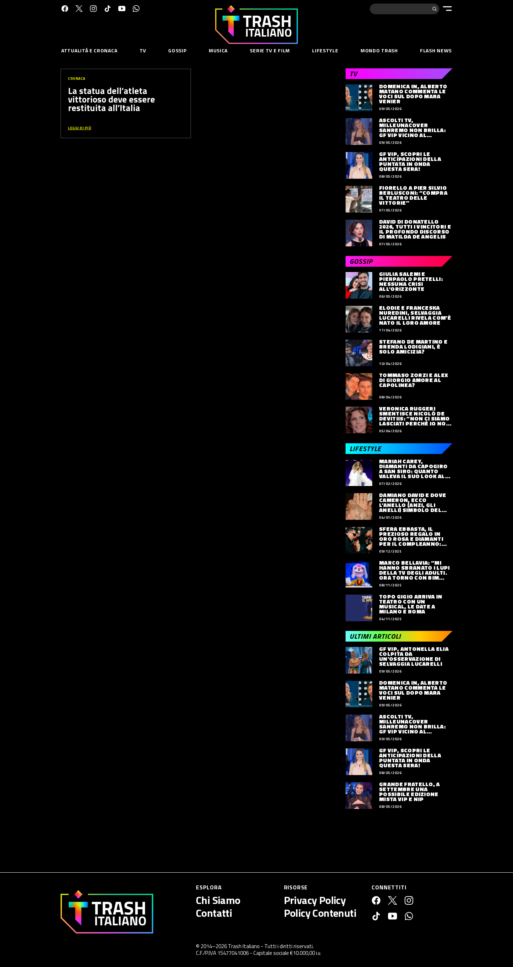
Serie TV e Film (270, 50)
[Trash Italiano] (107, 911)
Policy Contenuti (320, 913)
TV (143, 50)
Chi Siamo (218, 900)
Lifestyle (325, 50)
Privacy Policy (315, 900)
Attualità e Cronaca (89, 50)
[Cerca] (434, 9)
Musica (218, 50)
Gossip (177, 50)
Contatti (214, 913)
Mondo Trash (379, 50)
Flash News (436, 50)
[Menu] (447, 8)
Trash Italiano (244, 946)
